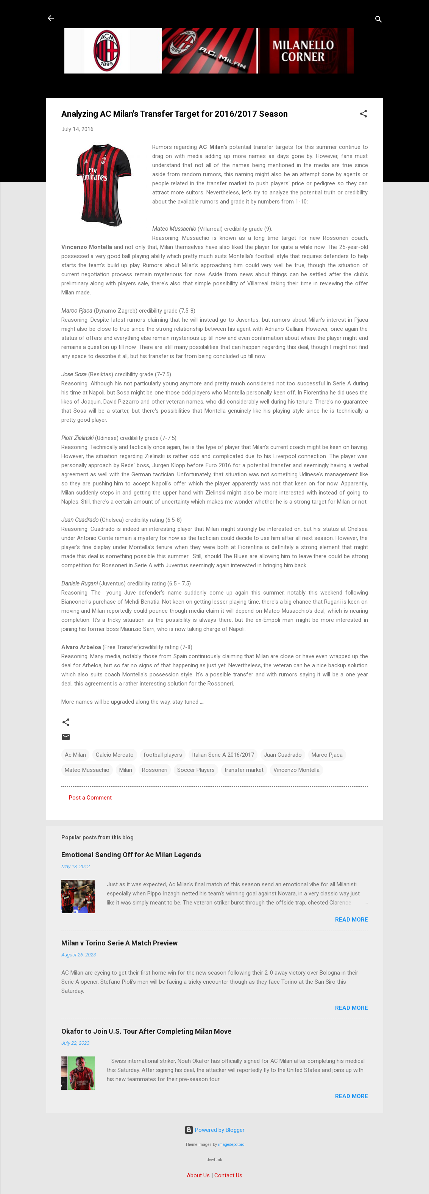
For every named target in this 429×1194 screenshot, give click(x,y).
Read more (351, 919)
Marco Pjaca (327, 754)
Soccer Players (196, 770)
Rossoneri (154, 770)
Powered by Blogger (214, 1130)
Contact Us (228, 1175)
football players (163, 754)
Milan (125, 770)
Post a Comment (90, 797)
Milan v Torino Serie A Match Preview (119, 943)
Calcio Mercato (115, 754)
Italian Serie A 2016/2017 (223, 754)
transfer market (244, 770)
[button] (363, 115)
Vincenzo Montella (296, 770)
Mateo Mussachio (87, 770)
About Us (198, 1175)
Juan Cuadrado (283, 754)
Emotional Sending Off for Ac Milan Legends (131, 855)
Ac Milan (75, 754)
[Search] (378, 20)
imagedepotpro (231, 1144)
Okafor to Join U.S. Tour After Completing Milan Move (146, 1031)
